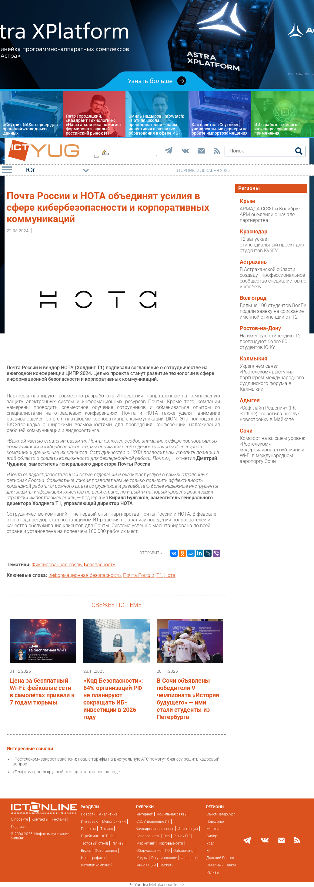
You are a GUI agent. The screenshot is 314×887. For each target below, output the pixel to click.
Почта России (138, 575)
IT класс (106, 829)
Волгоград (253, 298)
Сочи (246, 431)
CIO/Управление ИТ (153, 821)
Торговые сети (170, 843)
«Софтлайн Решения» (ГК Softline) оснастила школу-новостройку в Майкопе (269, 413)
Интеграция (188, 829)
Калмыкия (253, 359)
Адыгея (250, 400)
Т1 (159, 575)
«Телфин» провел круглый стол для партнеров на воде (66, 771)
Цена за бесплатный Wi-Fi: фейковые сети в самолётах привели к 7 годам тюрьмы (42, 691)
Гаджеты (166, 865)
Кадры (142, 858)
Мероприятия (114, 821)
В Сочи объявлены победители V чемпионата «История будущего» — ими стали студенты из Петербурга (188, 699)
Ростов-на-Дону (260, 328)
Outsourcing (183, 851)
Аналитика (108, 814)
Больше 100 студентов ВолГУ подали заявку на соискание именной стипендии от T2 (273, 311)
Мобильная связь (171, 814)
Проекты (88, 829)
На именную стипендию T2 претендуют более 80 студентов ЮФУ (270, 341)
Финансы (188, 858)
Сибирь (212, 836)
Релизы (118, 843)
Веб (167, 836)
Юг (208, 851)
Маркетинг (145, 843)
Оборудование (148, 851)
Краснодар (253, 232)
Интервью (90, 821)
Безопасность (99, 564)
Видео (86, 851)
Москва (212, 829)
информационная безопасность (84, 575)
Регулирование (164, 858)
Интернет (144, 814)
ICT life (107, 836)
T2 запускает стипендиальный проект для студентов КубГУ (272, 244)
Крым (247, 201)
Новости (88, 814)
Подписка (19, 827)
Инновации (146, 865)
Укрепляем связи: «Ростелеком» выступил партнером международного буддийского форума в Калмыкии (272, 377)
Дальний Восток (220, 858)
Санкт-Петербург (220, 814)
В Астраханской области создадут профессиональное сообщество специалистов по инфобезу (273, 278)
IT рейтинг (90, 836)
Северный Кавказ (221, 865)
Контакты (40, 819)
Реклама (59, 819)
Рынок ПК (181, 836)
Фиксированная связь (57, 564)
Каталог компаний (96, 865)
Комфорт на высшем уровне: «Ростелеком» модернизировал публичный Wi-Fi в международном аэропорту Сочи (272, 449)
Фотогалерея (106, 851)
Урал (210, 843)
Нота (169, 575)
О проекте (19, 819)
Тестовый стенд (94, 843)
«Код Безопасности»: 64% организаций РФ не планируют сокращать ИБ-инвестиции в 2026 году (113, 699)
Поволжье (215, 821)
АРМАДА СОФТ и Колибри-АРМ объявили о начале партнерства (270, 214)
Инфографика (93, 858)
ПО (167, 851)
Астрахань (253, 262)
